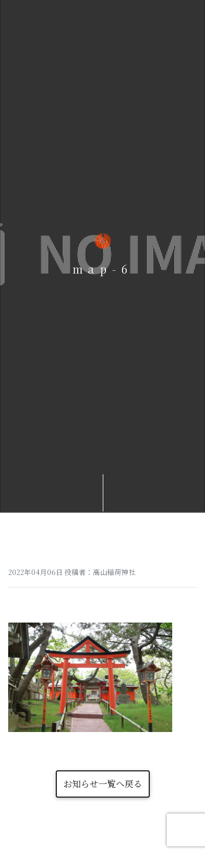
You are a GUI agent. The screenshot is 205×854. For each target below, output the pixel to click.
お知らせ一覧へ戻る (102, 783)
